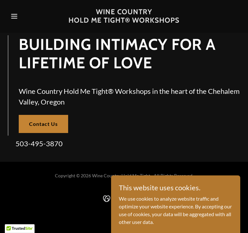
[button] (25, 16)
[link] (124, 20)
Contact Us (43, 124)
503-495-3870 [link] (39, 143)
